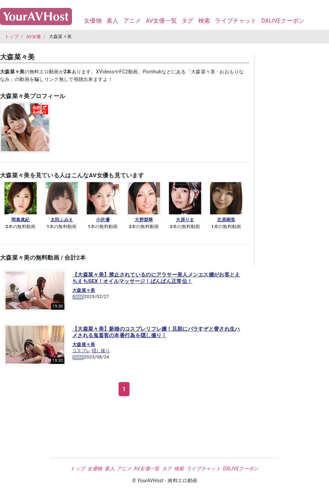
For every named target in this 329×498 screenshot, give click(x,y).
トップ (12, 36)
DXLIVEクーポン (282, 20)
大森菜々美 (83, 290)
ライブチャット (235, 20)
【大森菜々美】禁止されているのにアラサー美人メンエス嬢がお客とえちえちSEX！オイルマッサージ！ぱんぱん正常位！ (156, 278)
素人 (113, 20)
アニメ (132, 20)
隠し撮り (101, 350)
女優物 (93, 20)
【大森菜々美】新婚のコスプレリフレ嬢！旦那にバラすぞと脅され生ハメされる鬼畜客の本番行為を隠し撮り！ (156, 332)
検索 (204, 20)
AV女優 (33, 36)
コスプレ (81, 350)
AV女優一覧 (161, 20)
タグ (188, 20)
